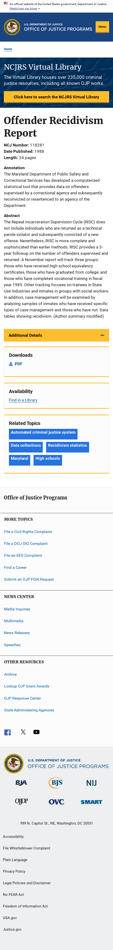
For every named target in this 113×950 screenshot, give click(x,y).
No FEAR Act (13, 894)
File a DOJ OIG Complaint (26, 543)
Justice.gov (12, 929)
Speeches (12, 644)
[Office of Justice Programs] (12, 27)
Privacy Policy (14, 871)
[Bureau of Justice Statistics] (56, 789)
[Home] (58, 27)
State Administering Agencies (29, 710)
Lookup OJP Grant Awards (26, 686)
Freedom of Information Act (25, 906)
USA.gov (10, 918)
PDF (18, 363)
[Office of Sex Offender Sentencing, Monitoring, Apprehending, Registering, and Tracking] (91, 805)
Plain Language (15, 860)
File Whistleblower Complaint (26, 848)
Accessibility (13, 836)
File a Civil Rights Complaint (28, 531)
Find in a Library (23, 400)
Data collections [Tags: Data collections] (26, 445)
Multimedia (13, 621)
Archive (10, 674)
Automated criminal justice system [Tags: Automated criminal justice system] (43, 432)
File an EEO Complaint (23, 555)
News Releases (17, 632)
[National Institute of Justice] (91, 786)
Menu (102, 27)
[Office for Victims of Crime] (56, 805)
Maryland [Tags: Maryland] (19, 458)
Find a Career (15, 567)
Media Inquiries (17, 609)
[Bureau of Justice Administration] (21, 786)
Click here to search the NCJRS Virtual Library (56, 97)
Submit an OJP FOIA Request (29, 579)
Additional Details (25, 335)
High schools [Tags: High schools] (47, 458)
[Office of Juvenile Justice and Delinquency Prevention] (21, 806)
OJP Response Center (22, 698)
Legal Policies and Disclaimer (27, 883)
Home (8, 49)
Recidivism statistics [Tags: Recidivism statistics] (67, 445)
